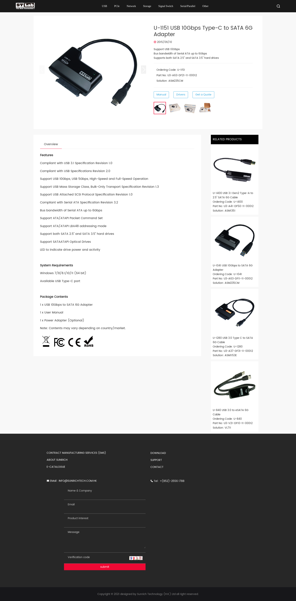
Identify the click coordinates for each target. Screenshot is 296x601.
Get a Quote (203, 94)
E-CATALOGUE (56, 467)
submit (104, 567)
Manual (161, 94)
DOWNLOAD (158, 453)
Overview (51, 144)
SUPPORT (156, 460)
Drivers (180, 94)
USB (104, 6)
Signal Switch (165, 6)
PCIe (116, 6)
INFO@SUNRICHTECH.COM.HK (78, 481)
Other (205, 6)
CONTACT (156, 467)
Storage (147, 6)
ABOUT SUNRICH (57, 460)
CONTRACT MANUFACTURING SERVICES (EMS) (76, 453)
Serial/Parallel (187, 6)
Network (131, 6)
